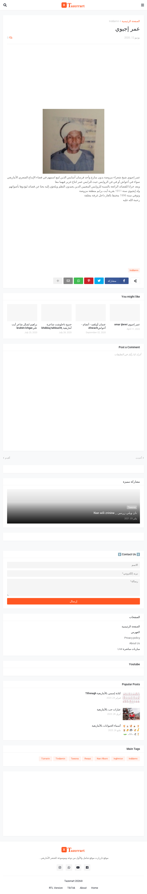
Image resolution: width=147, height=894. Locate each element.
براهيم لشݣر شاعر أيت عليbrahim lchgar (24, 326)
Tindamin (60, 758)
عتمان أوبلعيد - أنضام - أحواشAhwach (93, 326)
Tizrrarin (45, 758)
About (83, 887)
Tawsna (75, 758)
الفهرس (135, 632)
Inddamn (114, 21)
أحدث (139, 457)
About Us (134, 643)
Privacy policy (132, 637)
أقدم (7, 457)
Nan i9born (102, 758)
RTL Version (56, 887)
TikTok (71, 887)
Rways (88, 758)
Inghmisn (118, 758)
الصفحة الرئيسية (131, 21)
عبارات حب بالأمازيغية (109, 709)
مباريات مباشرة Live (129, 648)
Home (94, 887)
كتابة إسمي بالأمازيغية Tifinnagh (103, 693)
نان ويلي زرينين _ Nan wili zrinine (115, 513)
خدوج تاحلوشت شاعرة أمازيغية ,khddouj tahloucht (56, 326)
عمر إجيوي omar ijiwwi (127, 324)
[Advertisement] (73, 76)
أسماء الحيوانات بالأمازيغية (106, 725)
